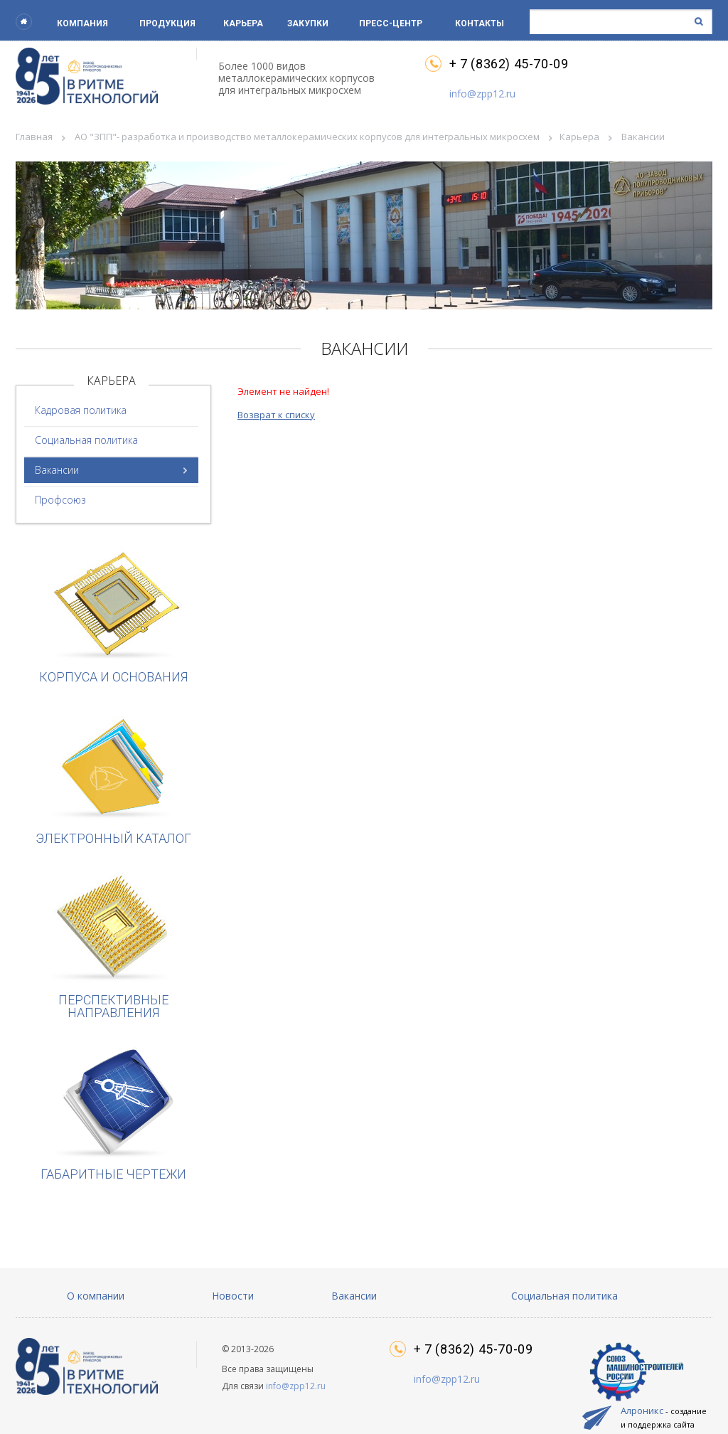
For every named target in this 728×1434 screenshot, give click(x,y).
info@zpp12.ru (482, 93)
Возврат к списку (276, 414)
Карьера (243, 23)
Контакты (479, 23)
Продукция (167, 23)
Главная (34, 136)
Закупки (307, 23)
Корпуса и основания (113, 615)
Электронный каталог (113, 777)
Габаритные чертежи (113, 1112)
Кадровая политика (81, 410)
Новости (233, 1295)
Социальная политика (86, 440)
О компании (95, 1295)
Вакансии (57, 470)
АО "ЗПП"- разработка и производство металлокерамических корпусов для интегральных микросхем (307, 136)
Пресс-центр (390, 23)
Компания (82, 23)
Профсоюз (60, 499)
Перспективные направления (113, 945)
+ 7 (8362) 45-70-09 (508, 64)
